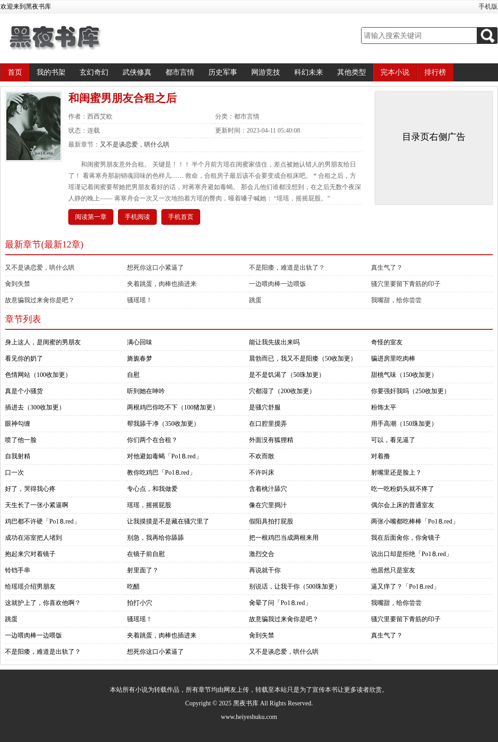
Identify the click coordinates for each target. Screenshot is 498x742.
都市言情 (179, 72)
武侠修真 (136, 72)
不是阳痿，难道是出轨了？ (287, 267)
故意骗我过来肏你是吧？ (40, 300)
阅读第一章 (91, 217)
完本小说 (395, 72)
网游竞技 (265, 72)
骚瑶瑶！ (139, 300)
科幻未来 (308, 72)
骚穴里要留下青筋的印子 (406, 284)
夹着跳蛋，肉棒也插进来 (162, 284)
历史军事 (222, 72)
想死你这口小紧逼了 (155, 267)
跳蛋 (255, 300)
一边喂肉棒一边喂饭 (277, 284)
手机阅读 (137, 217)
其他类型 (351, 72)
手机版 (488, 6)
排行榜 (435, 72)
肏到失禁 (17, 284)
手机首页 (180, 217)
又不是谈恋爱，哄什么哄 (134, 144)
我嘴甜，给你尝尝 (396, 300)
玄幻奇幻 (94, 72)
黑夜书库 (245, 703)
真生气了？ (387, 267)
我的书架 (51, 72)
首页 (15, 72)
